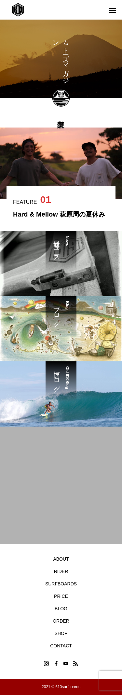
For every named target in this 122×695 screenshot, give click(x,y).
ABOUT (61, 559)
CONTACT (61, 645)
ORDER (61, 621)
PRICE (61, 596)
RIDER (61, 571)
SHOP (61, 633)
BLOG (61, 608)
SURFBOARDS (61, 583)
